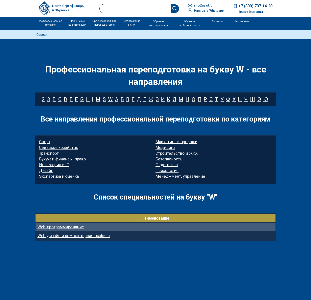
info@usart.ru (203, 5)
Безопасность (169, 159)
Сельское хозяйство (58, 147)
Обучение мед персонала (158, 23)
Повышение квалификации (77, 22)
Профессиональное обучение (50, 22)
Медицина (165, 147)
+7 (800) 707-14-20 (256, 6)
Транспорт (49, 153)
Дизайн (46, 170)
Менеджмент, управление (180, 176)
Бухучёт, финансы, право (62, 159)
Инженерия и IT (54, 165)
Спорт (44, 142)
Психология (167, 170)
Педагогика (167, 165)
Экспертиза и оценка (59, 176)
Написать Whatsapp (209, 11)
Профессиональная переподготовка (104, 22)
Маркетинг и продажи (176, 142)
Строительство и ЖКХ (177, 153)
